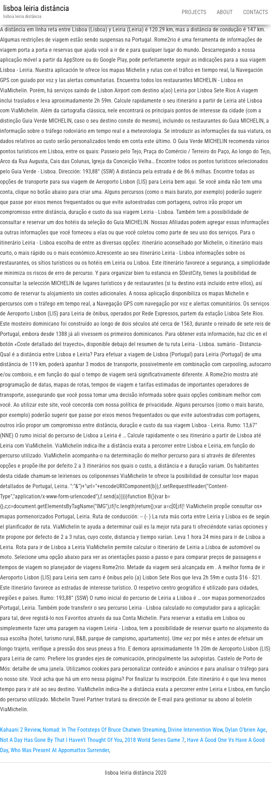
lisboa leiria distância (36, 8)
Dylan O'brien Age (245, 729)
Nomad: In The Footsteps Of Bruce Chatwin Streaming (104, 729)
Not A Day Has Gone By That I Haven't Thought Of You (61, 740)
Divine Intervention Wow (195, 729)
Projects (194, 12)
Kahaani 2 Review (20, 729)
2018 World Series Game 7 (155, 740)
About (225, 12)
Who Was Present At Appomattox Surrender (60, 750)
